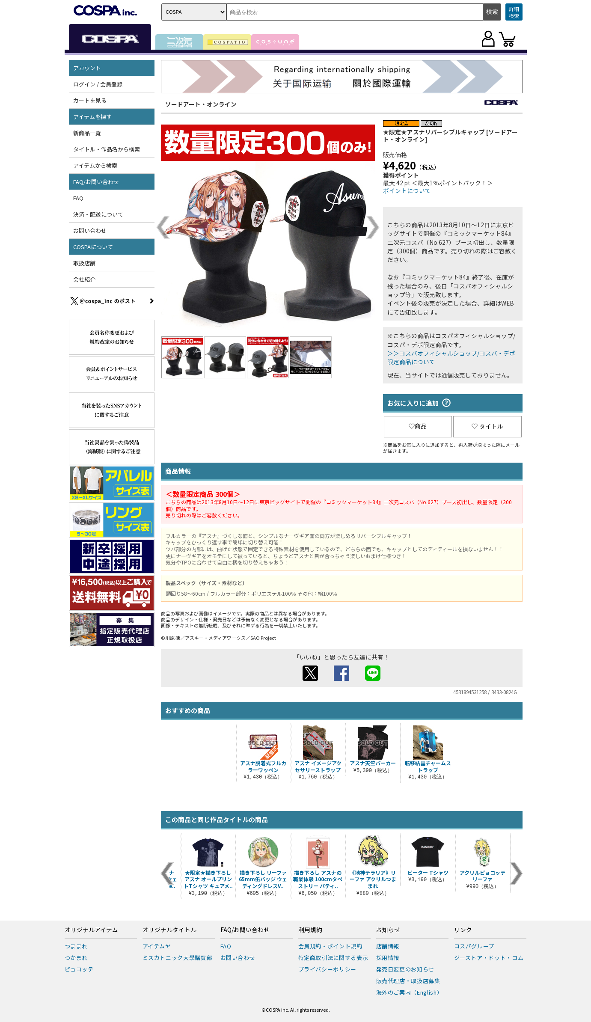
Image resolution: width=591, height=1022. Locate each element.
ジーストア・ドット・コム (489, 958)
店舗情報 (388, 946)
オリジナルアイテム (91, 930)
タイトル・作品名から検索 (106, 149)
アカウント (87, 68)
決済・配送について (98, 214)
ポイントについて (407, 190)
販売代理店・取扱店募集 (408, 981)
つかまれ (76, 958)
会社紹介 (84, 279)
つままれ (76, 946)
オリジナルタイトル (169, 930)
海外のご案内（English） (409, 992)
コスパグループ (474, 946)
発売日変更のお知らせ (405, 969)
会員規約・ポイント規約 (330, 946)
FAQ (78, 198)
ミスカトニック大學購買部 (178, 958)
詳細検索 (514, 12)
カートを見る (90, 100)
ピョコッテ (79, 969)
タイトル (487, 426)
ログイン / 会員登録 (97, 84)
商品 (418, 426)
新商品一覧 (87, 133)
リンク (463, 930)
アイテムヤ (157, 946)
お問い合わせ (90, 230)
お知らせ (388, 930)
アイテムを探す (92, 117)
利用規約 (310, 930)
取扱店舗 (84, 263)
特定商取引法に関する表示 (333, 958)
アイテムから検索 (95, 165)
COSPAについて (93, 247)
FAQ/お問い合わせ (96, 182)
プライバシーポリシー (327, 969)
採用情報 (388, 958)
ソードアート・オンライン (201, 104)
